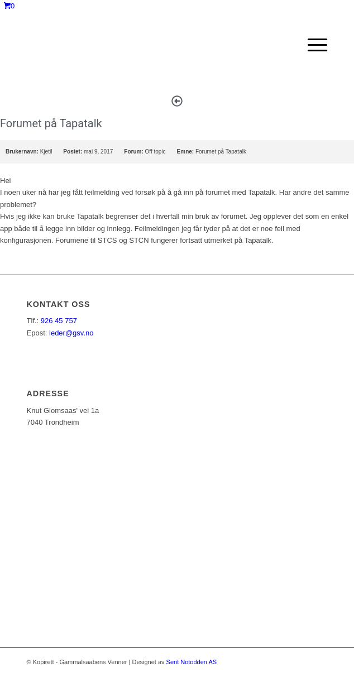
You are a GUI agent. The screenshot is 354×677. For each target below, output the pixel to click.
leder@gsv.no (71, 333)
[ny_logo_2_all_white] (147, 45)
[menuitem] (311, 45)
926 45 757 (59, 320)
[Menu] (311, 45)
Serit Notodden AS (191, 662)
